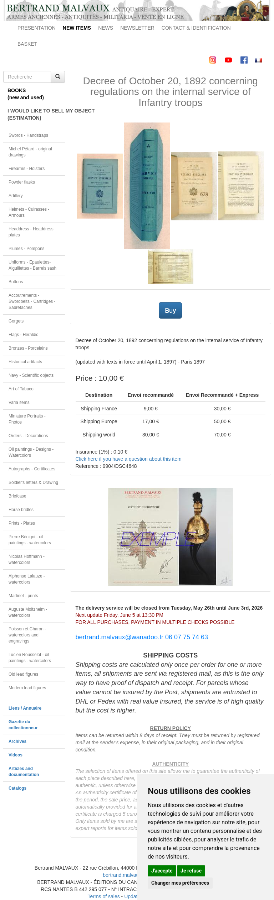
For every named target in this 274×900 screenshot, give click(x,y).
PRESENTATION (36, 28)
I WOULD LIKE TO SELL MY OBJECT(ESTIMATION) (36, 114)
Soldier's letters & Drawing (33, 482)
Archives (17, 741)
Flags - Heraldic (23, 334)
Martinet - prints (23, 595)
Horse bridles (21, 509)
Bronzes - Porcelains (28, 348)
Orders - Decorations (28, 435)
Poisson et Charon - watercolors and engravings (27, 635)
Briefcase (17, 496)
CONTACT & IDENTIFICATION (196, 28)
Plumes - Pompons (26, 248)
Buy (170, 310)
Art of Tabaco (21, 388)
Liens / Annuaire (25, 708)
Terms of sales (103, 896)
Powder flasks (22, 182)
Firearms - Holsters (27, 168)
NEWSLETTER (137, 28)
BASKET (27, 44)
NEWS (105, 28)
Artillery (16, 195)
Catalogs (17, 788)
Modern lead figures (27, 687)
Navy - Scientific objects (31, 375)
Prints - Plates (22, 523)
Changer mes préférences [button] (180, 883)
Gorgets (16, 321)
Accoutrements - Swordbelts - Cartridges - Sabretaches (32, 301)
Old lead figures (23, 674)
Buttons (16, 281)
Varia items (19, 402)
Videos (15, 755)
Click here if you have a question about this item (129, 459)
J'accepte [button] (162, 871)
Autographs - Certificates (32, 468)
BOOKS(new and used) (25, 94)
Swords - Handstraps (28, 135)
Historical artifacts (25, 361)
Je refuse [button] (191, 871)
